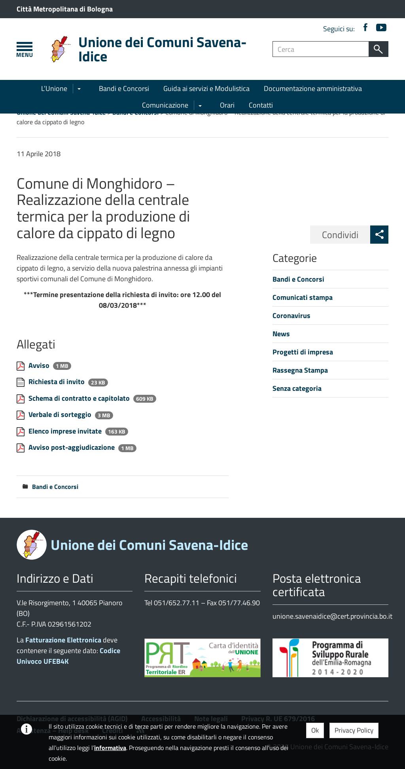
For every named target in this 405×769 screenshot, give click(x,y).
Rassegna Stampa (300, 370)
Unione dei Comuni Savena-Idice (162, 49)
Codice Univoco (68, 656)
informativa (110, 747)
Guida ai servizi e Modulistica (206, 88)
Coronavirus (291, 315)
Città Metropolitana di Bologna (65, 9)
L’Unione (54, 88)
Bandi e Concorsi (124, 88)
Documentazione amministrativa (313, 88)
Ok (315, 730)
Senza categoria (297, 388)
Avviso (39, 365)
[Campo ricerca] (321, 49)
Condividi (340, 234)
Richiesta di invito (57, 381)
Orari (227, 105)
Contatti (261, 105)
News (281, 333)
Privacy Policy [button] (354, 730)
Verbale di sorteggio (60, 414)
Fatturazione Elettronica (63, 640)
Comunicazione (165, 105)
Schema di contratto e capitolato (79, 398)
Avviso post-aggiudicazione (72, 447)
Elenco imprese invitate (65, 431)
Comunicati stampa (303, 297)
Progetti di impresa (303, 352)
